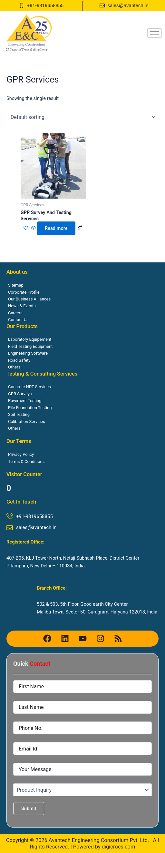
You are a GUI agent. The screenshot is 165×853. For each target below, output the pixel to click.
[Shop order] (82, 117)
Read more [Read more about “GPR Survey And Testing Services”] (56, 228)
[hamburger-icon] (154, 33)
